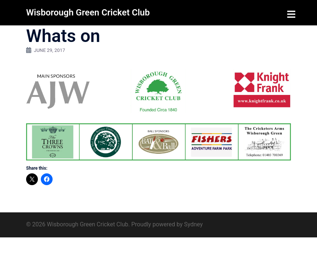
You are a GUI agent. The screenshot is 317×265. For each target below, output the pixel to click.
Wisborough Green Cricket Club (88, 12)
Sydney (193, 224)
